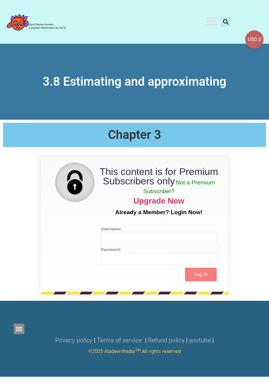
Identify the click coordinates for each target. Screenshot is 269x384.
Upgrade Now (158, 200)
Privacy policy (74, 340)
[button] (212, 21)
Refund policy (166, 340)
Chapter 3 (134, 135)
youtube (200, 340)
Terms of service (120, 340)
